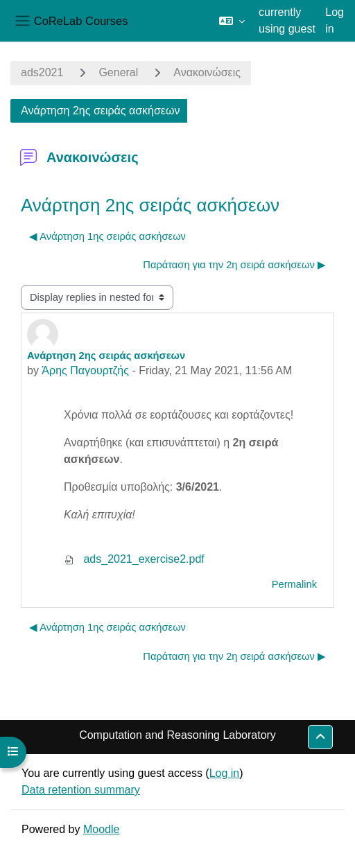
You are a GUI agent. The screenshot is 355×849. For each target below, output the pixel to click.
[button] (232, 21)
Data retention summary (80, 790)
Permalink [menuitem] (294, 584)
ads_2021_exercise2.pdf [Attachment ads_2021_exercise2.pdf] (134, 559)
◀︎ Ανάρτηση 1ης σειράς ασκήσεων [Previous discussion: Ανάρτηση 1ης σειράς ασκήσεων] (107, 236)
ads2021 (42, 72)
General (118, 72)
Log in (334, 20)
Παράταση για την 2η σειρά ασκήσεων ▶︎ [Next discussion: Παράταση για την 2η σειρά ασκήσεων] (234, 264)
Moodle (101, 829)
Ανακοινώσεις (207, 72)
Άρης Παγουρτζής (85, 370)
